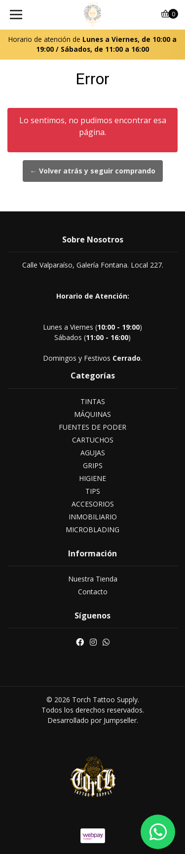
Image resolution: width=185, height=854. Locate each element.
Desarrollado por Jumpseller (92, 720)
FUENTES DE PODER (92, 427)
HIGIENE (92, 478)
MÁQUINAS (92, 414)
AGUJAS (92, 452)
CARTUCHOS (92, 439)
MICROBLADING (92, 529)
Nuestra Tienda (92, 578)
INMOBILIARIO (93, 516)
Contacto (93, 591)
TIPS (92, 491)
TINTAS (92, 401)
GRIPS (93, 465)
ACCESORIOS (93, 504)
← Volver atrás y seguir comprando (92, 170)
